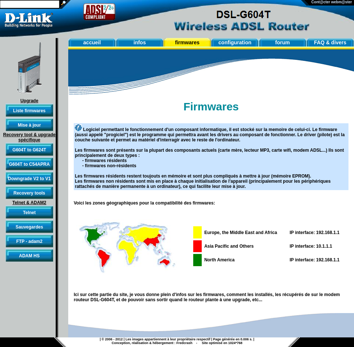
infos (139, 42)
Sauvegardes (29, 227)
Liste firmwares (29, 110)
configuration (234, 42)
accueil (92, 42)
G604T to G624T (29, 149)
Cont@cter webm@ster (332, 2)
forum (282, 42)
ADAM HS (29, 255)
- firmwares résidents (104, 160)
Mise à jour (29, 125)
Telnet (29, 212)
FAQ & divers (330, 42)
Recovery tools (29, 193)
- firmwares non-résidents (109, 165)
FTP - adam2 (29, 241)
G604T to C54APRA (29, 164)
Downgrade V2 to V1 (29, 178)
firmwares (187, 42)
